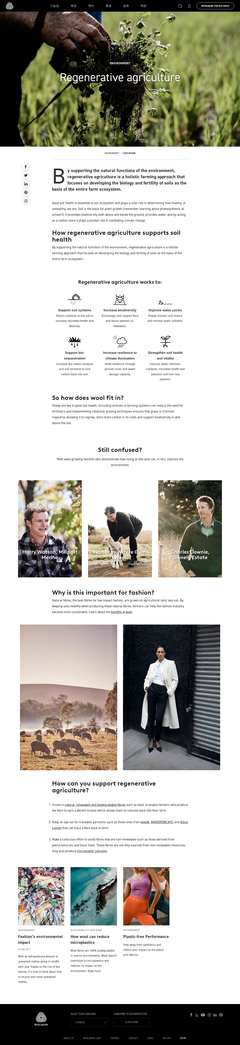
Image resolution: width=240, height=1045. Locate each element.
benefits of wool (121, 612)
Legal (150, 1038)
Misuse (167, 1038)
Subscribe (131, 1022)
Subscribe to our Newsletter (130, 1013)
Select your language (83, 1013)
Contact (133, 1038)
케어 (91, 6)
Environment (112, 153)
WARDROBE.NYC (162, 822)
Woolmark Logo (92, 1038)
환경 (108, 6)
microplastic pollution (92, 851)
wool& (145, 822)
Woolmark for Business (215, 6)
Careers (114, 1038)
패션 (73, 6)
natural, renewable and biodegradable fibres (95, 805)
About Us (69, 1038)
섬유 (126, 6)
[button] (180, 6)
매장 (143, 6)
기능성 (54, 6)
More (183, 1038)
